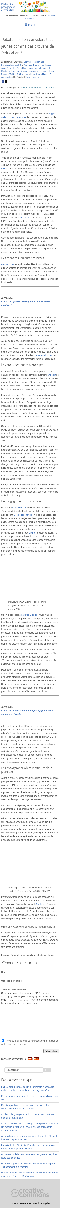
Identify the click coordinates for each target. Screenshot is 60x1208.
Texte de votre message (14, 989)
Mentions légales (41, 1203)
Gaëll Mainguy (22, 74)
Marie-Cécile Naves (39, 74)
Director (23, 71)
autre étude (23, 217)
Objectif (52, 375)
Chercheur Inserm (31, 65)
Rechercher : (13, 1069)
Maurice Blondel (29, 615)
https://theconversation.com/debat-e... (39, 87)
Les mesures (7, 264)
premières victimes (43, 355)
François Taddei (8, 74)
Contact (14, 1203)
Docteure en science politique (41, 71)
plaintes (32, 533)
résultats (5, 168)
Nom (3, 972)
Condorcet (40, 904)
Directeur (15, 71)
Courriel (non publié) (12, 981)
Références (25, 1203)
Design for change (23, 515)
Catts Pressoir (19, 507)
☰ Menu (30, 24)
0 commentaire (32, 77)
